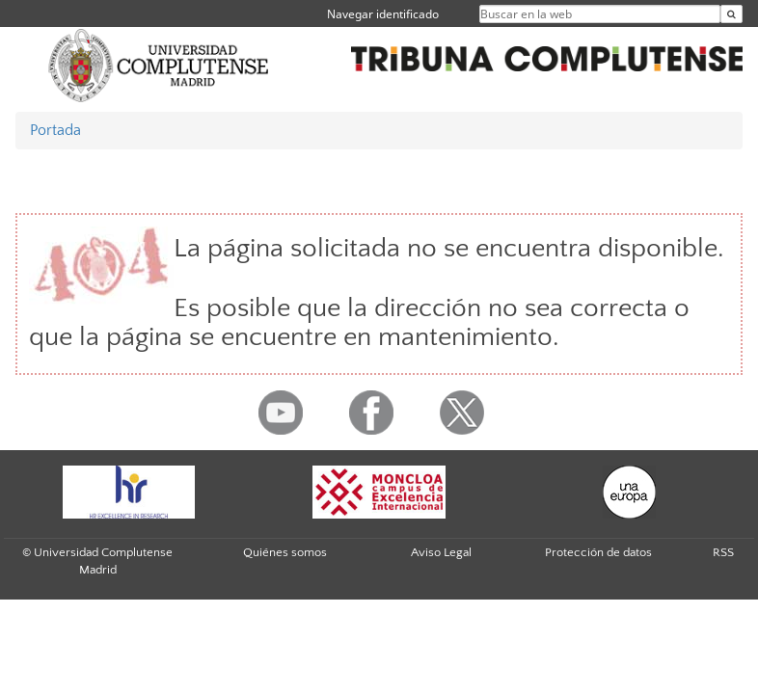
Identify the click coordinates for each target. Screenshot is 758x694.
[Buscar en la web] (731, 14)
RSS (723, 552)
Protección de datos (598, 552)
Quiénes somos (285, 552)
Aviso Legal (441, 552)
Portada (55, 130)
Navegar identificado (383, 14)
